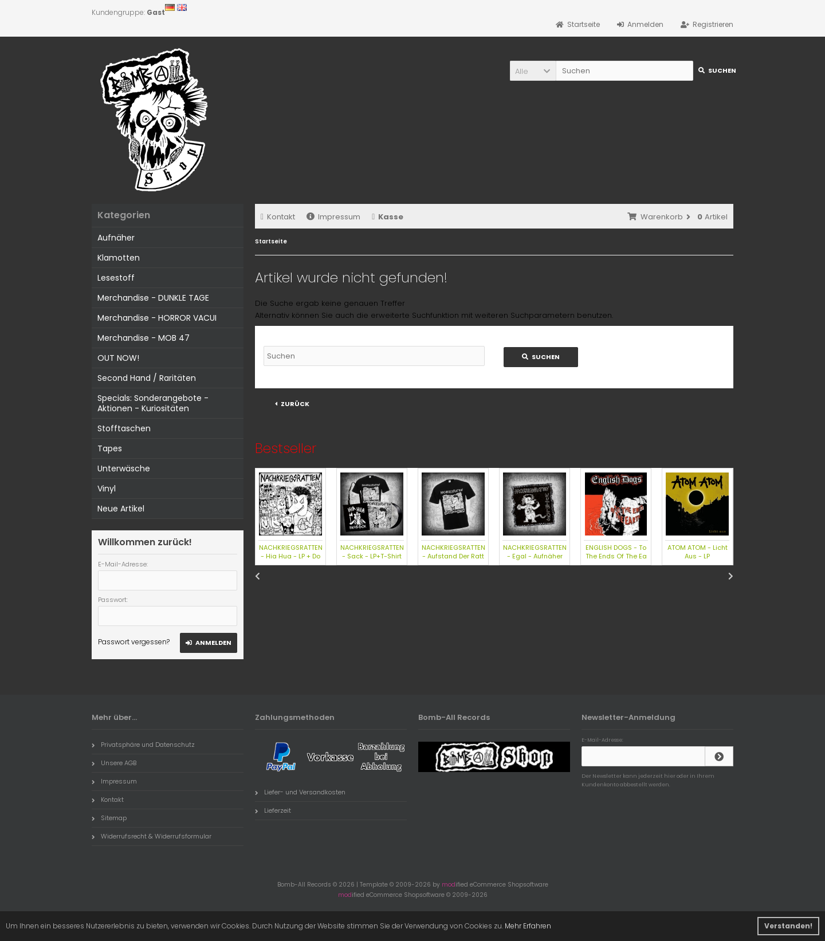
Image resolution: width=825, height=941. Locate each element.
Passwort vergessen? (134, 642)
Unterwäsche (123, 468)
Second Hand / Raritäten (146, 378)
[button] (533, 71)
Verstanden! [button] (788, 926)
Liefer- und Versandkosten (300, 792)
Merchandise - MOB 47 (143, 338)
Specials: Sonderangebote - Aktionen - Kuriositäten (153, 403)
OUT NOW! (118, 358)
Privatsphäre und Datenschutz (143, 744)
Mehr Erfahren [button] (528, 926)
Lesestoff (116, 278)
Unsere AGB (114, 762)
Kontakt (278, 216)
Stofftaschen (124, 428)
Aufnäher (116, 237)
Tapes (109, 448)
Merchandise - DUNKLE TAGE (153, 298)
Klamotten (118, 257)
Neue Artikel (120, 508)
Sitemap (109, 817)
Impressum (333, 216)
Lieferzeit (273, 810)
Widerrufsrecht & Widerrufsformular (151, 836)
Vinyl (106, 488)
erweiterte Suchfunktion (415, 315)
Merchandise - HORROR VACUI (157, 318)
